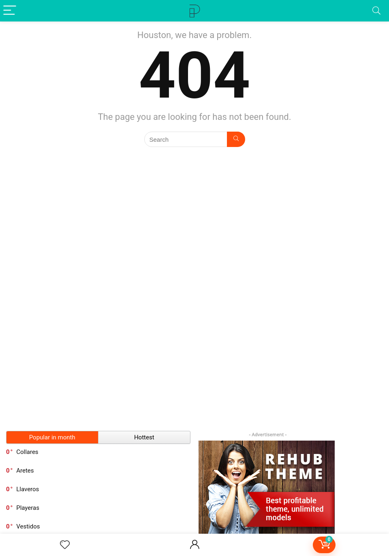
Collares (27, 452)
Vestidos (28, 526)
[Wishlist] (65, 545)
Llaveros (27, 489)
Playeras (27, 507)
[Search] (376, 10)
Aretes (25, 470)
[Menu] (9, 10)
